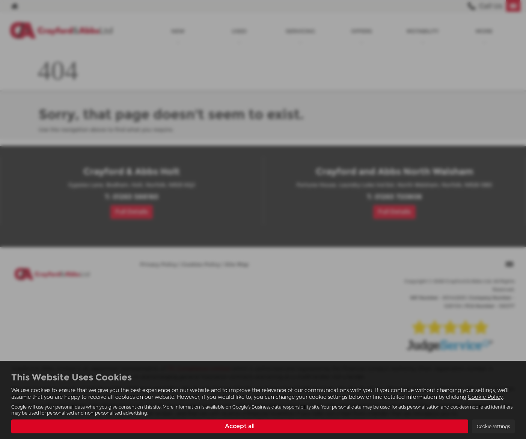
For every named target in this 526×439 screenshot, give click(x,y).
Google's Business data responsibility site (276, 407)
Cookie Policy (485, 397)
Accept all (240, 426)
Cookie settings (493, 426)
